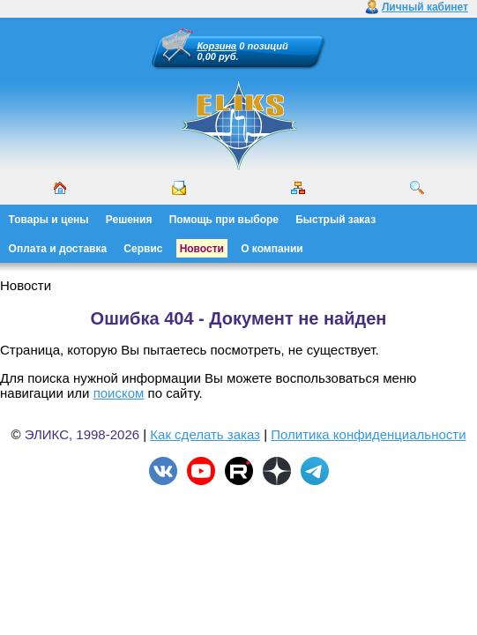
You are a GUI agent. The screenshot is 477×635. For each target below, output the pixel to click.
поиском (119, 392)
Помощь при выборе (224, 219)
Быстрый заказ (335, 219)
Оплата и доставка (58, 249)
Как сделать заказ (205, 434)
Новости (202, 249)
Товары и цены (49, 219)
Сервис (142, 249)
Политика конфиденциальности (368, 434)
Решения (129, 219)
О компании (272, 249)
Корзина (217, 46)
